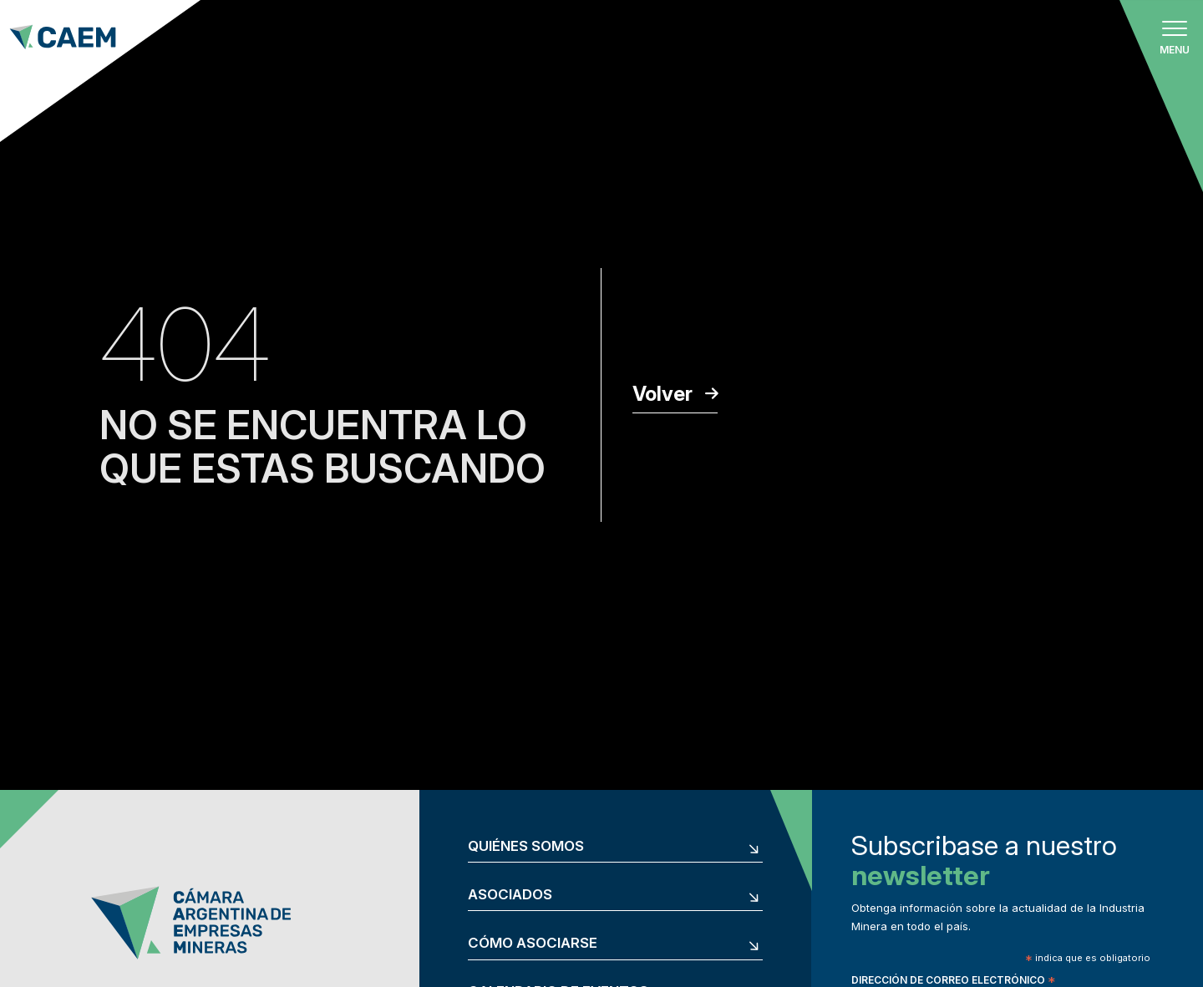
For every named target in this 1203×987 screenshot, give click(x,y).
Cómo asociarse (532, 943)
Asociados (510, 895)
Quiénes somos (526, 846)
